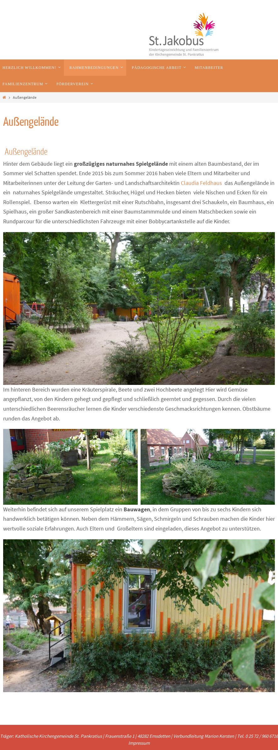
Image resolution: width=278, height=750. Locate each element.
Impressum (139, 743)
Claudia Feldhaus (201, 182)
